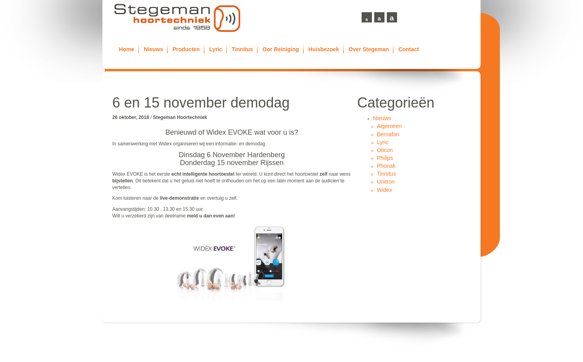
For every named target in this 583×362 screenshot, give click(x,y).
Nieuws (153, 49)
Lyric (215, 49)
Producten (186, 49)
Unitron (386, 181)
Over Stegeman (369, 49)
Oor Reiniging (280, 49)
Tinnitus (242, 49)
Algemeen (389, 126)
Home (126, 49)
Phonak (386, 166)
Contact (408, 49)
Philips (385, 158)
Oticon (385, 150)
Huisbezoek (323, 49)
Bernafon (388, 134)
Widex (384, 190)
